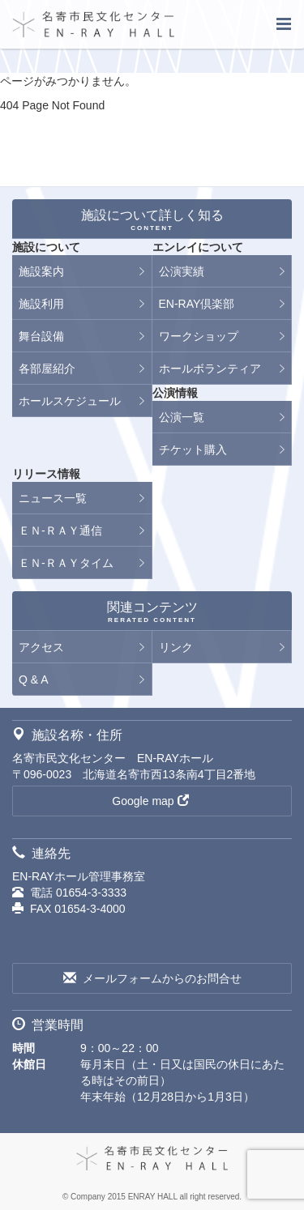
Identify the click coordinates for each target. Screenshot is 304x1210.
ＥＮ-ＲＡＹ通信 (60, 530)
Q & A (34, 679)
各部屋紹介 (47, 368)
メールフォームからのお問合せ (152, 978)
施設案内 (41, 271)
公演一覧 (181, 417)
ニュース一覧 (53, 498)
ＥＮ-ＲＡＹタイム (66, 562)
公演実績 (181, 271)
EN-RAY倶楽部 (197, 303)
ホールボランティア (210, 368)
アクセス (41, 647)
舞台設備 (41, 336)
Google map (150, 801)
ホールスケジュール (70, 400)
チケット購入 (193, 449)
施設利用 (41, 303)
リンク (176, 647)
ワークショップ (198, 336)
